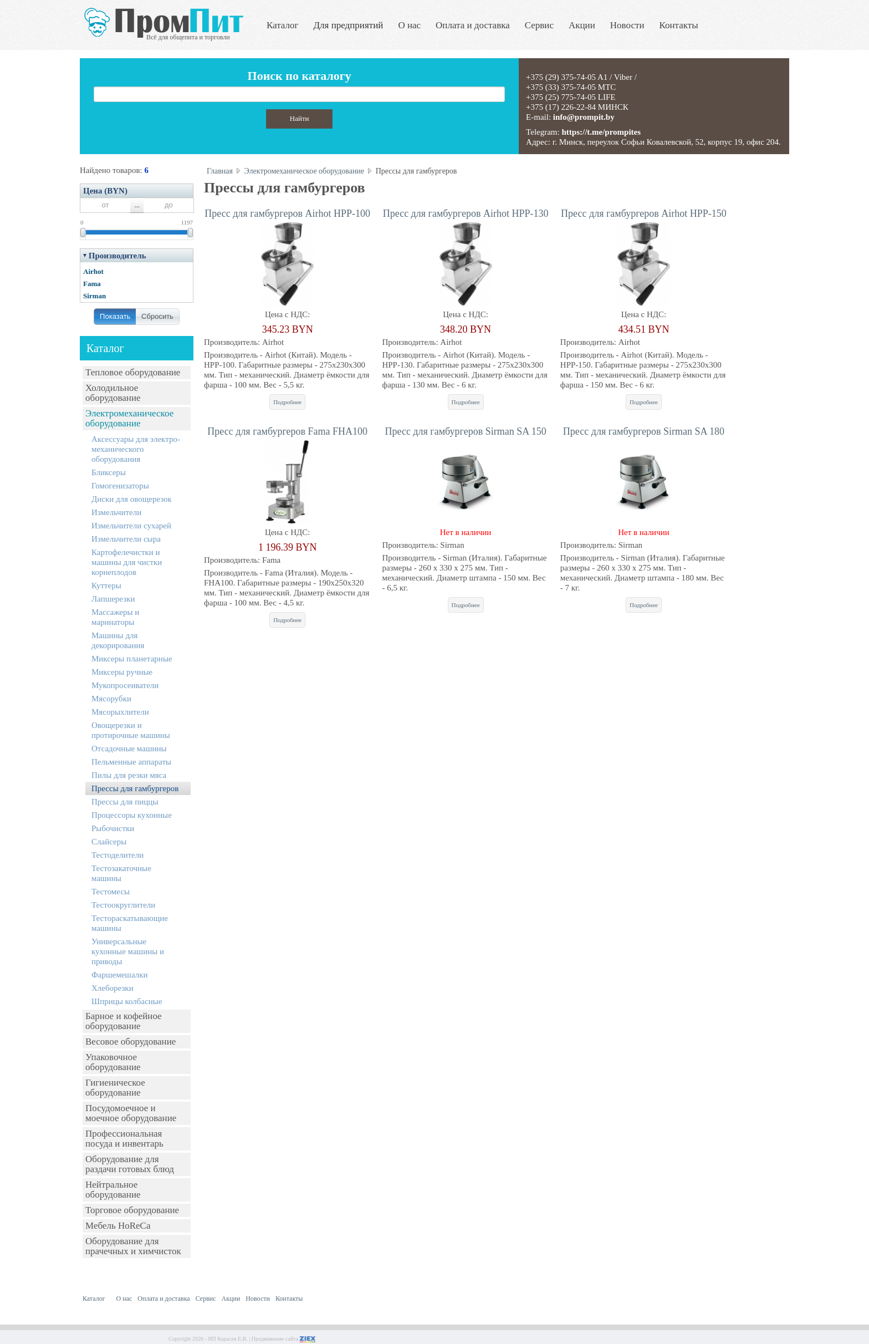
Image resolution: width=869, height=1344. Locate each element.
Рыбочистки (112, 828)
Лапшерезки (113, 598)
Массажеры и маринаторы (115, 617)
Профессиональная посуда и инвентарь (124, 1138)
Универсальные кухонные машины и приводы (127, 951)
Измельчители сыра (126, 538)
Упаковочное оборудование (113, 1062)
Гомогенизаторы (120, 485)
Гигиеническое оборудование (115, 1087)
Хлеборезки (112, 988)
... (137, 205)
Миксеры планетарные (131, 658)
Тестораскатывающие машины (129, 923)
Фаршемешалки (119, 974)
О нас (409, 25)
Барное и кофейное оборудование (123, 1021)
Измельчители (116, 512)
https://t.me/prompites (601, 132)
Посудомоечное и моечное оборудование (130, 1113)
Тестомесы (110, 891)
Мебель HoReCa (117, 1225)
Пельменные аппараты (131, 761)
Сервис (539, 25)
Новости (627, 25)
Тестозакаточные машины (121, 873)
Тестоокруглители (123, 904)
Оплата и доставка (473, 25)
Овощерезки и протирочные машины (130, 730)
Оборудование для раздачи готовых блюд (129, 1164)
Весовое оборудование (130, 1041)
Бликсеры (108, 472)
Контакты (679, 25)
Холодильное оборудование (113, 393)
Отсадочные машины (129, 748)
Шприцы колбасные (126, 1001)
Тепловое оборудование (132, 372)
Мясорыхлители (120, 711)
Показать (115, 316)
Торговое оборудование (132, 1210)
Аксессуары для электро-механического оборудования (135, 449)
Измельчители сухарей (131, 525)
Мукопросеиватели (125, 685)
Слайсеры (108, 841)
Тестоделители (117, 855)
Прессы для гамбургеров (134, 788)
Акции (582, 25)
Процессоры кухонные (131, 815)
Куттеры (106, 585)
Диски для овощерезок (131, 499)
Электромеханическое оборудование (129, 418)
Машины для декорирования (117, 640)
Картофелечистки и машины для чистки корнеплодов (126, 562)
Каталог (283, 25)
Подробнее (287, 402)
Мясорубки (111, 698)
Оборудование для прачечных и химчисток (133, 1246)
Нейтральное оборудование (113, 1189)
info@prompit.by (584, 117)
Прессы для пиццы (124, 801)
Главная (220, 171)
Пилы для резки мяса (128, 775)
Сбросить (157, 316)
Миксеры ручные (121, 672)
